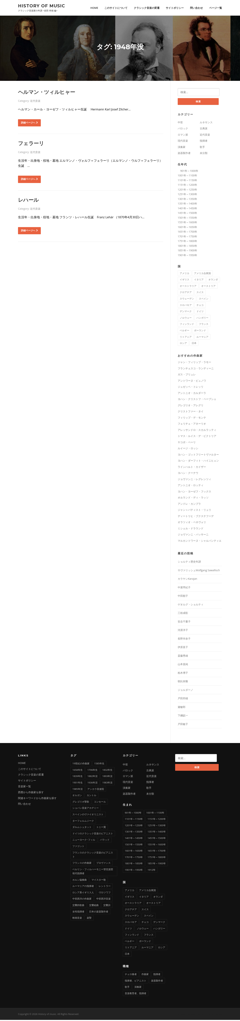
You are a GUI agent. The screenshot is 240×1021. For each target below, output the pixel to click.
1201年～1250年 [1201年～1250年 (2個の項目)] (134, 826)
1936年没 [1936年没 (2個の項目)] (92, 783)
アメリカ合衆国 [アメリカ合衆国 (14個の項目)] (202, 274)
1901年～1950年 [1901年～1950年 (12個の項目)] (134, 871)
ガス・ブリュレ (187, 375)
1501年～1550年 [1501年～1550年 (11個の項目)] (134, 845)
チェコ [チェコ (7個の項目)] (200, 306)
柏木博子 (183, 674)
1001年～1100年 (187, 176)
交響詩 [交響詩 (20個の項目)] (106, 906)
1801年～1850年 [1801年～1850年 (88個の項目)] (134, 864)
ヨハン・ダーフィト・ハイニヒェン (198, 461)
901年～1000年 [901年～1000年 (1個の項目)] (133, 813)
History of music (41, 5)
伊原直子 (183, 648)
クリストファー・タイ (190, 412)
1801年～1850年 (187, 246)
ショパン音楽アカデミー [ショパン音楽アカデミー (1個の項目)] (85, 809)
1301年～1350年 (187, 200)
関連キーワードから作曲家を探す (37, 799)
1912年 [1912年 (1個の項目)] (151, 871)
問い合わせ (196, 8)
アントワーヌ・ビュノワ (192, 381)
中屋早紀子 (184, 588)
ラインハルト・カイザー (192, 468)
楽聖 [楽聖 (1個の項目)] (89, 918)
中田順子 (183, 597)
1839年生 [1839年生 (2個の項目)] (77, 777)
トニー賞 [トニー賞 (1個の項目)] (101, 828)
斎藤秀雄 (183, 656)
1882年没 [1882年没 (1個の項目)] (92, 777)
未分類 (203, 154)
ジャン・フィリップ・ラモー (194, 363)
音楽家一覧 (24, 787)
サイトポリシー (175, 8)
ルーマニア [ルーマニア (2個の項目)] (202, 337)
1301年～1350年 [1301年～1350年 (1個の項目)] (134, 832)
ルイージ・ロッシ (188, 449)
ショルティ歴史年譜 (189, 562)
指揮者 (203, 141)
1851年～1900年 (187, 251)
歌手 (202, 148)
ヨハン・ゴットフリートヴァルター (198, 455)
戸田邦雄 (183, 699)
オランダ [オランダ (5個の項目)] (213, 280)
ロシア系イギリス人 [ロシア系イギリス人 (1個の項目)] (83, 893)
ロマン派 (183, 135)
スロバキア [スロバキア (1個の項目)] (186, 306)
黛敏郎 (181, 708)
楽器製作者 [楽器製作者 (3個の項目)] (157, 981)
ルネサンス (206, 123)
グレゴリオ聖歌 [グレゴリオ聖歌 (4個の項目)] (80, 802)
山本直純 (183, 665)
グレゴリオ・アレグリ (190, 406)
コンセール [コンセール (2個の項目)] (100, 802)
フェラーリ (31, 144)
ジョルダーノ (185, 691)
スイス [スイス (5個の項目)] (200, 293)
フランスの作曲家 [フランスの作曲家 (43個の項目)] (82, 864)
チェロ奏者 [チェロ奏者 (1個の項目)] (131, 975)
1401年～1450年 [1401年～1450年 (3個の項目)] (134, 839)
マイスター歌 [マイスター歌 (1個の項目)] (99, 880)
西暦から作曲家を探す (31, 793)
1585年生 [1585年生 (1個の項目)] (99, 764)
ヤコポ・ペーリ (187, 443)
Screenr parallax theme (190, 1015)
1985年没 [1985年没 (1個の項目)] (77, 790)
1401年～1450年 (187, 209)
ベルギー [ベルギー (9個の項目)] (184, 331)
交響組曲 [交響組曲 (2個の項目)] (94, 906)
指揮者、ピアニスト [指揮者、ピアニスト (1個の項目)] (135, 981)
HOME (94, 8)
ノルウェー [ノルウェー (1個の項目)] (186, 318)
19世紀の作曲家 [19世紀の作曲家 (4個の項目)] (80, 764)
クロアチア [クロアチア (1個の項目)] (186, 293)
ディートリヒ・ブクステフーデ (196, 517)
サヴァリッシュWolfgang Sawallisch (199, 571)
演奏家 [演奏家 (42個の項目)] (138, 988)
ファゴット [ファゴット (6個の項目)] (78, 847)
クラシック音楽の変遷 (147, 8)
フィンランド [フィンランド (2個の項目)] (187, 325)
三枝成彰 (183, 614)
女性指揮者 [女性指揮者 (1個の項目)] (78, 912)
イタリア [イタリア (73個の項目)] (199, 280)
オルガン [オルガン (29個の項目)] (77, 796)
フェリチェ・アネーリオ (192, 424)
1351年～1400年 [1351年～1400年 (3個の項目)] (157, 832)
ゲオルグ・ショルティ (190, 605)
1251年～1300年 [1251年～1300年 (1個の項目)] (157, 826)
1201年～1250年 (187, 190)
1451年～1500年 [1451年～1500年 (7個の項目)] (157, 839)
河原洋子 (183, 631)
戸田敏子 (183, 725)
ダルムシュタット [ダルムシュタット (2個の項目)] (82, 828)
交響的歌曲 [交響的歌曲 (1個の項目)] (78, 906)
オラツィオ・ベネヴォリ (192, 523)
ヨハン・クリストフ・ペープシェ (197, 400)
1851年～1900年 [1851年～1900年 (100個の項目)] (157, 864)
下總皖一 (183, 716)
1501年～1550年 (187, 218)
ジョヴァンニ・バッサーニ (193, 535)
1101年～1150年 (187, 181)
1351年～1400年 (187, 204)
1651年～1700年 (187, 232)
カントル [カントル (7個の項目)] (91, 796)
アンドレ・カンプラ (189, 505)
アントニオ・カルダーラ (192, 394)
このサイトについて (116, 8)
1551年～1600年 (187, 223)
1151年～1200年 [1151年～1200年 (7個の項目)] (157, 820)
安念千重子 (184, 622)
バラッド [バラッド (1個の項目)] (105, 840)
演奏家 (181, 148)
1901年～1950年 (187, 256)
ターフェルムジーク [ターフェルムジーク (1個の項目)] (83, 821)
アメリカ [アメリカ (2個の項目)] (184, 274)
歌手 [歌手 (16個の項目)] (127, 988)
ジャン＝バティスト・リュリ (194, 511)
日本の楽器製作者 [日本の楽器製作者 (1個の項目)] (98, 912)
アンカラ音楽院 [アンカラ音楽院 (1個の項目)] (95, 790)
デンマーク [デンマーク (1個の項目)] (186, 312)
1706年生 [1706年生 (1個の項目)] (92, 771)
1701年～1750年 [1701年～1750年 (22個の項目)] (134, 858)
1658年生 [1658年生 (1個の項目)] (77, 771)
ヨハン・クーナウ (188, 474)
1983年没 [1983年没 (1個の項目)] (107, 783)
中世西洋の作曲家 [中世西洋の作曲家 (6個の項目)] (82, 899)
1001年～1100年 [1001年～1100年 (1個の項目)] (155, 813)
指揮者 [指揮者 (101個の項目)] (156, 975)
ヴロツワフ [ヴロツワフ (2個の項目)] (105, 893)
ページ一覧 (215, 8)
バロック (183, 129)
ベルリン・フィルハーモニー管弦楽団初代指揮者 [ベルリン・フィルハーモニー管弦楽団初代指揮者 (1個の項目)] (92, 872)
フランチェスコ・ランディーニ (196, 369)
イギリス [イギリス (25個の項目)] (184, 280)
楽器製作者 (184, 154)
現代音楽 (183, 141)
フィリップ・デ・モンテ (192, 418)
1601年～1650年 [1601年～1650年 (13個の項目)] (134, 851)
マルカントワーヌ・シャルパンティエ (199, 541)
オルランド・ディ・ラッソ (193, 498)
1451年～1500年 (187, 214)
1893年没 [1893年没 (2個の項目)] (107, 777)
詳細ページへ (29, 123)
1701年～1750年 (187, 237)
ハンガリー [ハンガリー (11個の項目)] (202, 318)
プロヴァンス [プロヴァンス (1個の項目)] (103, 864)
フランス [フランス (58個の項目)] (203, 325)
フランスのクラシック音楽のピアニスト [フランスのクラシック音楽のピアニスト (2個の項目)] (92, 855)
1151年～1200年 (187, 186)
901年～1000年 (188, 171)
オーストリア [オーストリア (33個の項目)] (208, 287)
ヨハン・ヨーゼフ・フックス (194, 492)
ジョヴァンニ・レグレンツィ (194, 480)
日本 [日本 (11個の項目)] (194, 344)
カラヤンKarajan (187, 580)
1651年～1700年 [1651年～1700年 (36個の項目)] (157, 851)
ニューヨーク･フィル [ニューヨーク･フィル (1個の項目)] (83, 840)
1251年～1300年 (187, 195)
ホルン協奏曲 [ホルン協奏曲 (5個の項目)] (79, 880)
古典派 (203, 129)
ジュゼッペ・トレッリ (190, 388)
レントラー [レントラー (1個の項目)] (105, 887)
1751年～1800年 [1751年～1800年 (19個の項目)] (157, 858)
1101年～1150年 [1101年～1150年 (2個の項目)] (134, 820)
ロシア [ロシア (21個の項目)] (183, 344)
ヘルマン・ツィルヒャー (46, 93)
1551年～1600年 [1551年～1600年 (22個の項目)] (157, 845)
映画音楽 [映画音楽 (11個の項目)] (77, 918)
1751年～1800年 (187, 242)
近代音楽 (35, 101)
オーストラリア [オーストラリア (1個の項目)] (188, 287)
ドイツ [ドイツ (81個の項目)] (200, 312)
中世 (180, 123)
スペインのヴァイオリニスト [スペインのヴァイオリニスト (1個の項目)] (87, 815)
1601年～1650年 (187, 228)
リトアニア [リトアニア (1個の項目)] (186, 337)
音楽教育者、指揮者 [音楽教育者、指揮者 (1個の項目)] (135, 994)
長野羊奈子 (184, 639)
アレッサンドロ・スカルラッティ (197, 431)
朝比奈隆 (183, 682)
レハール (28, 201)
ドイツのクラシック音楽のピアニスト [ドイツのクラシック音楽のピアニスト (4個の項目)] (92, 834)
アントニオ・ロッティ (190, 486)
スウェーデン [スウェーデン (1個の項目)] (187, 299)
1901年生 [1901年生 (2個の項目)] (77, 783)
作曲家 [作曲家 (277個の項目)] (145, 975)
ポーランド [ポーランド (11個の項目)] (200, 331)
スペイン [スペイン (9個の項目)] (203, 299)
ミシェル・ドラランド (190, 529)
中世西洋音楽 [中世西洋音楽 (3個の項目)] (103, 899)
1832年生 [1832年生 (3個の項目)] (107, 771)
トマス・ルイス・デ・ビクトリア (197, 437)
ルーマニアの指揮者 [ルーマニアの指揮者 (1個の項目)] (83, 887)
